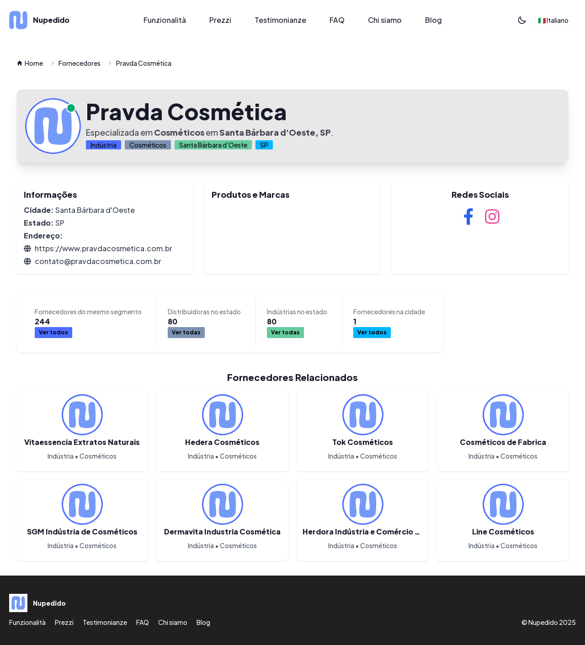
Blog (433, 20)
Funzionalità (165, 20)
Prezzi (220, 20)
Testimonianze (280, 20)
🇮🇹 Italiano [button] (553, 20)
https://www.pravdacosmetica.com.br (103, 248)
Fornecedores (79, 63)
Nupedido (543, 622)
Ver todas (186, 332)
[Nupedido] (65, 20)
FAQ (337, 20)
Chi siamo (385, 20)
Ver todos (53, 332)
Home (29, 63)
